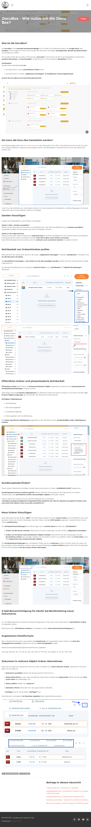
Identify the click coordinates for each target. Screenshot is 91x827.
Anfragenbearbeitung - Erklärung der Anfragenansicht (65, 797)
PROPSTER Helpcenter (10, 13)
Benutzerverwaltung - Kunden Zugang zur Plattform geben (67, 803)
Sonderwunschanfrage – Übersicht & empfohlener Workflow (67, 800)
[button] (87, 5)
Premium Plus (16, 821)
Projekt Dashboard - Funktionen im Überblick (62, 788)
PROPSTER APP (27, 13)
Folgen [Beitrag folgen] (83, 19)
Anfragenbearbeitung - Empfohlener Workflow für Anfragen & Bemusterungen (67, 792)
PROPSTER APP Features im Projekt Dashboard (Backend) (57, 13)
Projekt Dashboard (32, 145)
